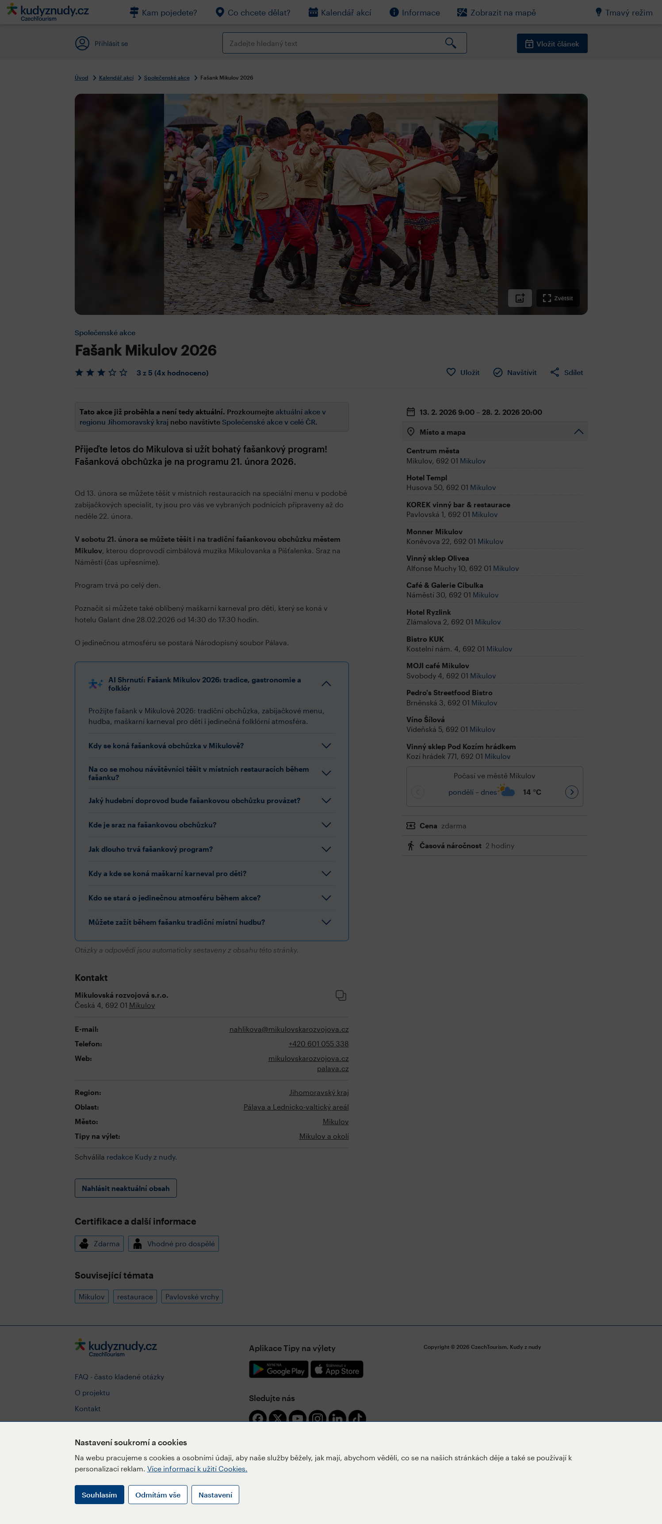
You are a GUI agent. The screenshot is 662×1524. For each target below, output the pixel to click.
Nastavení (215, 1494)
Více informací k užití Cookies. (197, 1468)
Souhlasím (99, 1494)
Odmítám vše (157, 1494)
